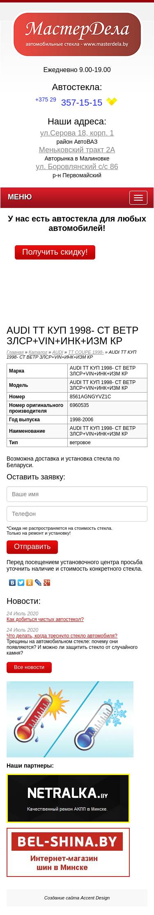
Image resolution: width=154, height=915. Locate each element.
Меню (20, 197)
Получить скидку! (55, 251)
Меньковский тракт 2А (77, 150)
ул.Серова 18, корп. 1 (77, 133)
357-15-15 (68, 102)
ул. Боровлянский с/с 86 (77, 167)
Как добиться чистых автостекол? (45, 619)
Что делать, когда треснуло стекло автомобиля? (62, 636)
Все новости (29, 667)
